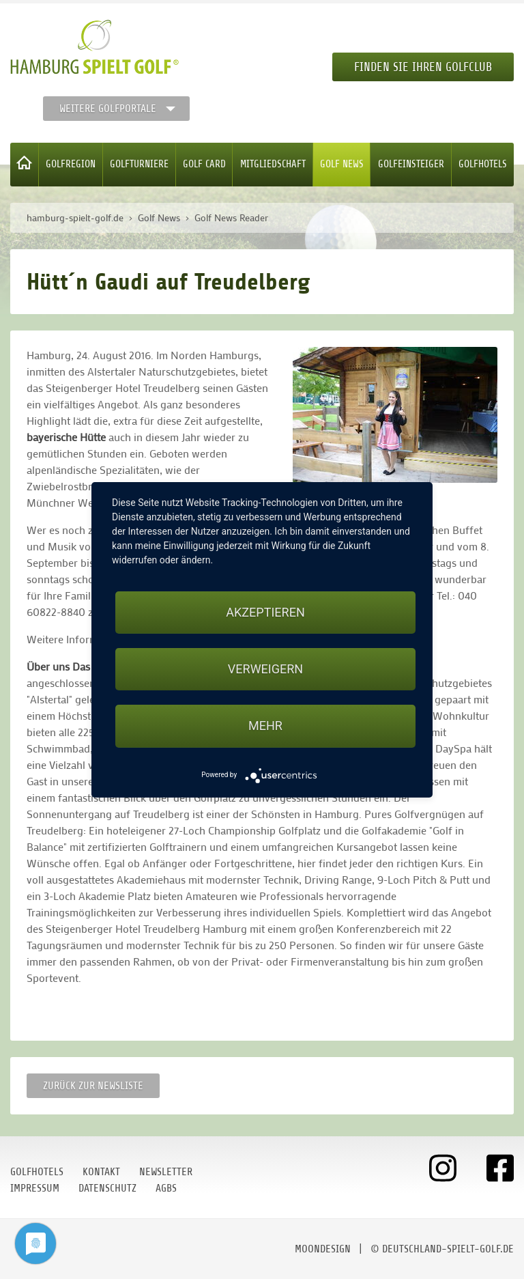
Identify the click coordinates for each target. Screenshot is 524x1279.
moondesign (323, 1249)
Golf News (342, 164)
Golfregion (71, 164)
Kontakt (101, 1172)
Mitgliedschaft (273, 164)
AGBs (166, 1188)
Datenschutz (107, 1188)
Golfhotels (482, 164)
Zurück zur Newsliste (93, 1086)
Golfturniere (139, 164)
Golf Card (204, 164)
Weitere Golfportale (107, 108)
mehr (265, 725)
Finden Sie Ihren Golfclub (423, 67)
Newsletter (165, 1172)
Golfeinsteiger (411, 164)
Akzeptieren (265, 612)
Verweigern (265, 669)
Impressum (34, 1188)
